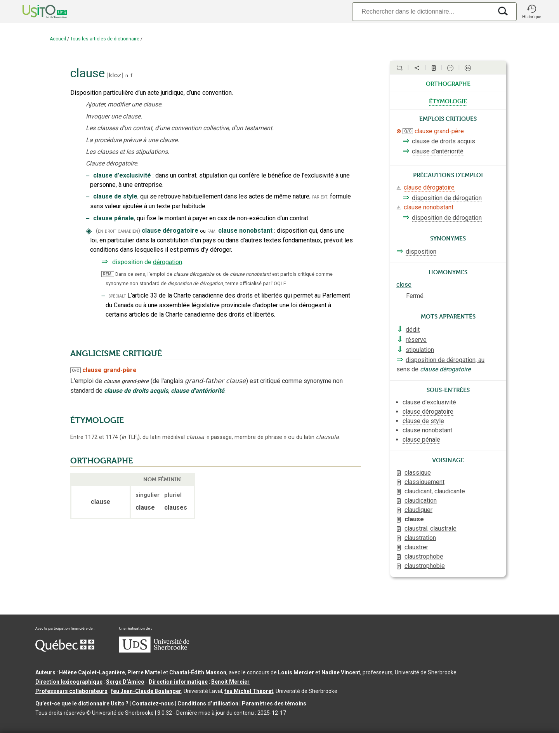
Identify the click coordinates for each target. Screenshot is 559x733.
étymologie (448, 100)
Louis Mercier (296, 672)
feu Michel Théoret (248, 691)
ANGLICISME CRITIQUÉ (116, 353)
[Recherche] (422, 11)
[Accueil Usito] (36, 11)
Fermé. (415, 295)
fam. (212, 231)
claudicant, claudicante (434, 491)
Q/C (75, 370)
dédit (413, 329)
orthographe (448, 83)
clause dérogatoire (429, 187)
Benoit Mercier (230, 682)
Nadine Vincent (340, 672)
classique (417, 472)
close (403, 284)
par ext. (320, 196)
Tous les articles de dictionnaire (104, 39)
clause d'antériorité (438, 151)
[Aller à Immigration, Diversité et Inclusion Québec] (64, 650)
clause (414, 519)
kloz (115, 75)
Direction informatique (178, 682)
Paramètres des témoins (274, 703)
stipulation (420, 349)
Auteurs (45, 672)
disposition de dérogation (447, 198)
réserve (416, 339)
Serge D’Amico (125, 682)
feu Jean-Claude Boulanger (146, 691)
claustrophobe (423, 556)
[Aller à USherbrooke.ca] (154, 651)
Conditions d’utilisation (207, 703)
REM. (108, 274)
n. (127, 75)
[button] (531, 11)
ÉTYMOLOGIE (97, 420)
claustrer (416, 547)
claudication (420, 500)
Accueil (58, 39)
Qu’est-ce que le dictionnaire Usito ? (81, 703)
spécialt (117, 296)
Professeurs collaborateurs (71, 691)
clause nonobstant (428, 207)
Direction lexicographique (68, 682)
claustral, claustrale (430, 528)
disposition (421, 251)
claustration (420, 537)
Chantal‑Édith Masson (197, 672)
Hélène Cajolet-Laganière (92, 672)
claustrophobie (424, 565)
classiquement (424, 482)
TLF (130, 437)
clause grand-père (439, 131)
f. (132, 75)
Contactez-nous (153, 703)
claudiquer (418, 510)
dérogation (167, 262)
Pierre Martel (144, 672)
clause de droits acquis (443, 141)
